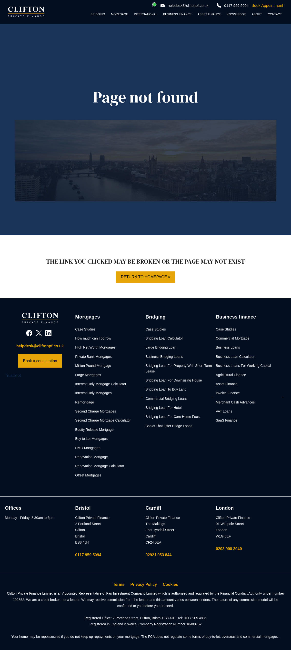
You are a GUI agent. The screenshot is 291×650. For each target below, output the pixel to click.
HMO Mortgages (87, 448)
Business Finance (177, 14)
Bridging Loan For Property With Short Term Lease (179, 368)
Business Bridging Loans (164, 357)
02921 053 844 (159, 555)
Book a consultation (40, 361)
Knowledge (236, 14)
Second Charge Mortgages (95, 411)
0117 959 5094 (88, 555)
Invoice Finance (228, 393)
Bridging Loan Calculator (164, 338)
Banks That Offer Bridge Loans (169, 426)
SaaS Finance (226, 420)
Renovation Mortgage (91, 457)
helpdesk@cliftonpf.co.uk (188, 5)
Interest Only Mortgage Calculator (100, 384)
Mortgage (119, 14)
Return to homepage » (145, 277)
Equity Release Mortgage (94, 430)
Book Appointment (267, 5)
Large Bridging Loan (161, 347)
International (145, 14)
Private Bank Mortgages (93, 357)
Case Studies (85, 329)
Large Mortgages (88, 375)
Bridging (97, 14)
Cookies (170, 584)
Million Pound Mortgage (93, 366)
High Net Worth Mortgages (95, 347)
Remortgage (84, 402)
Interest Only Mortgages (93, 393)
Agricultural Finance (231, 375)
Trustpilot (13, 375)
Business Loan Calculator (235, 357)
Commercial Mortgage (233, 338)
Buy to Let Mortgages (91, 439)
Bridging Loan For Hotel (164, 408)
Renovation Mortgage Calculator (99, 466)
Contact (275, 14)
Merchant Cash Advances (235, 402)
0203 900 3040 (229, 549)
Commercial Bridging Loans (167, 399)
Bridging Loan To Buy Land (166, 389)
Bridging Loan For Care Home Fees (173, 417)
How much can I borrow (93, 338)
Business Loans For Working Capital (243, 366)
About (257, 14)
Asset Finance (209, 14)
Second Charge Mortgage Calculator (102, 420)
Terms (118, 584)
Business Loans (228, 347)
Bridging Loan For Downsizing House (174, 380)
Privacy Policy (143, 584)
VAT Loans (224, 411)
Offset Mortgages (88, 475)
